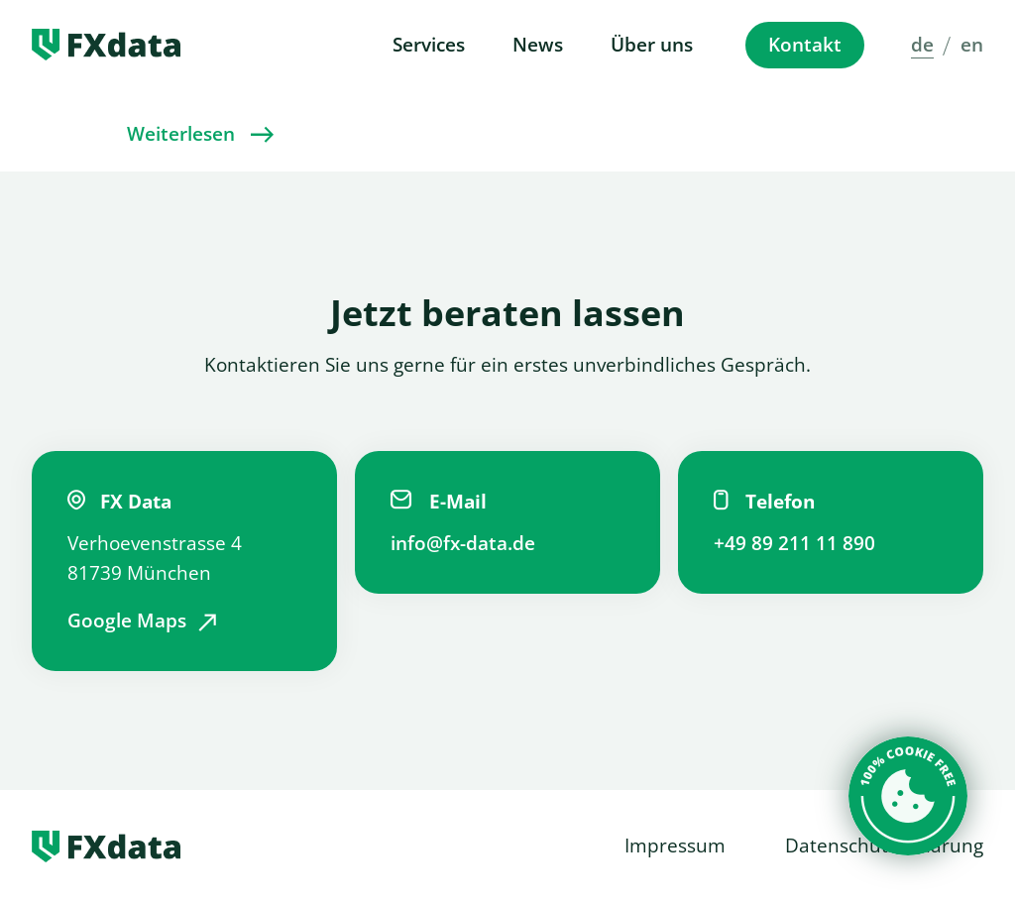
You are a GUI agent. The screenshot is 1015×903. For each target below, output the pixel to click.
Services (429, 44)
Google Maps (126, 620)
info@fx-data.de (463, 543)
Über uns (652, 44)
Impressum (675, 845)
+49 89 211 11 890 (794, 543)
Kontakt (805, 44)
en (971, 44)
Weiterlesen (181, 134)
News (537, 44)
